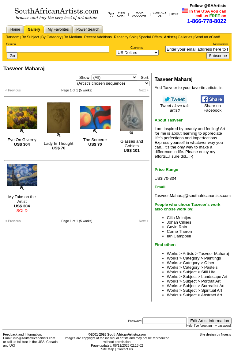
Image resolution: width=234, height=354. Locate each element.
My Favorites (58, 29)
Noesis (226, 334)
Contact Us (125, 349)
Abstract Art (211, 295)
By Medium (73, 37)
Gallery (34, 29)
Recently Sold (125, 37)
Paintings (212, 258)
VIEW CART (121, 14)
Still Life (208, 272)
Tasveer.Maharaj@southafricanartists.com (193, 195)
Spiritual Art (211, 290)
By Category (51, 37)
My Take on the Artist (22, 199)
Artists (170, 37)
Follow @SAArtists (208, 5)
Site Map (107, 349)
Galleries (185, 37)
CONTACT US (160, 14)
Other (209, 262)
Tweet (175, 106)
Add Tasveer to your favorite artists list (189, 87)
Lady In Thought (58, 143)
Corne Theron (179, 231)
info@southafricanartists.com (34, 338)
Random (12, 37)
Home (15, 29)
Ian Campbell (179, 236)
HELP (175, 14)
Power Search (87, 29)
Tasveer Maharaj (214, 253)
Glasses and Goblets (131, 143)
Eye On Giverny (22, 139)
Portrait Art (211, 281)
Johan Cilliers (179, 222)
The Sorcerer (95, 139)
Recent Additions (98, 37)
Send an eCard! (207, 37)
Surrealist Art (213, 285)
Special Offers (150, 37)
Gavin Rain (177, 227)
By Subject (30, 37)
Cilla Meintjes (179, 217)
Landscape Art (214, 276)
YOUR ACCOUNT (139, 14)
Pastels (211, 267)
